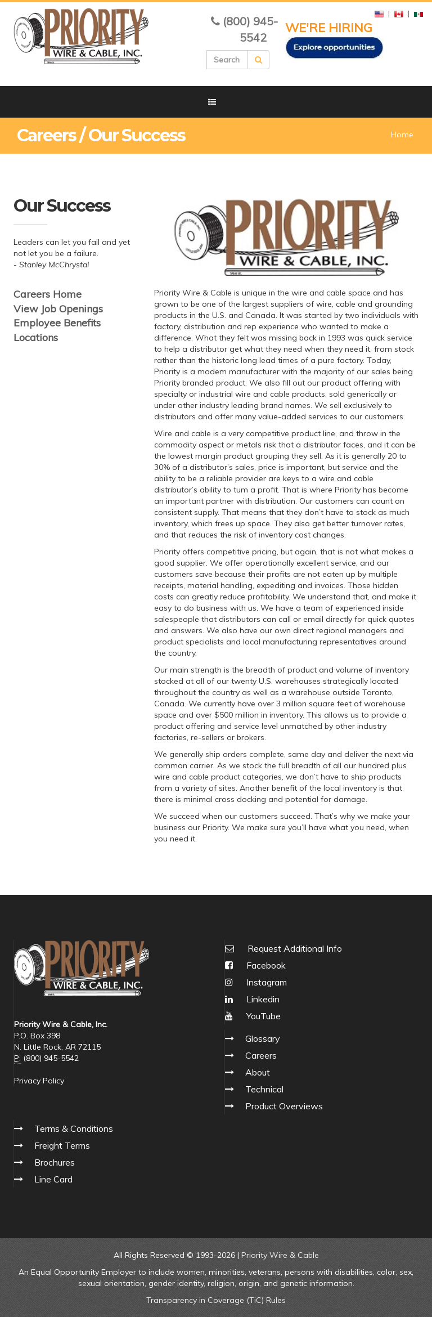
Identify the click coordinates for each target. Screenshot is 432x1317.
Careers (261, 1055)
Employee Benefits (57, 322)
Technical (264, 1089)
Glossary (262, 1038)
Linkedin (252, 999)
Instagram (256, 982)
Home (402, 134)
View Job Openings (58, 308)
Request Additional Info (295, 948)
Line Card (53, 1179)
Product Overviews (284, 1106)
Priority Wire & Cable (280, 1255)
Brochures (54, 1162)
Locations (36, 337)
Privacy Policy (39, 1081)
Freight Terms (62, 1145)
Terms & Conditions (73, 1128)
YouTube (253, 1016)
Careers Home (48, 294)
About (257, 1072)
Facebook (255, 965)
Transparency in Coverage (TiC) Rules (216, 1300)
